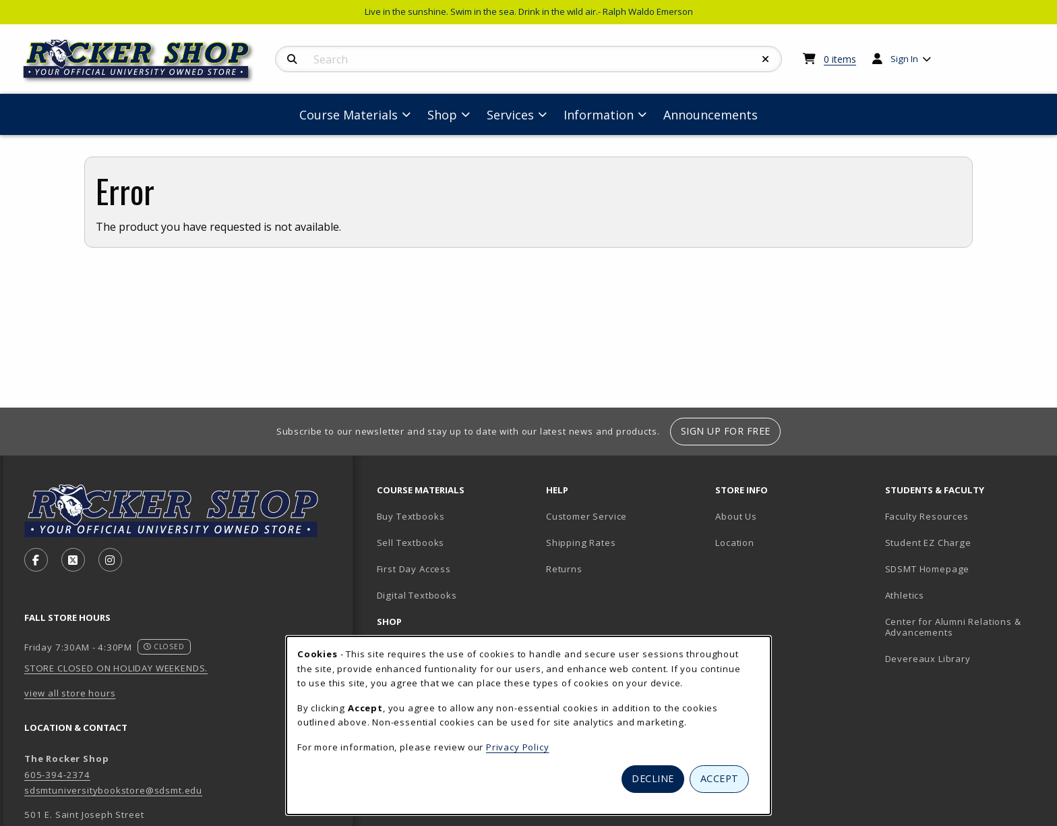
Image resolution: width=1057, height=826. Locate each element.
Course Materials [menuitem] (348, 115)
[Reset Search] (766, 59)
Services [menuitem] (510, 115)
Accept (719, 778)
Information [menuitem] (599, 115)
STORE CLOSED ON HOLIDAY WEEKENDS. (116, 668)
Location (734, 542)
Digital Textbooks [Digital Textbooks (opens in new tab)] (417, 595)
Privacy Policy (517, 747)
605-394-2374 (57, 775)
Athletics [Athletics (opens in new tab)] (904, 595)
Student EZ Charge (928, 542)
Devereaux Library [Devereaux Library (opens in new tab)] (928, 659)
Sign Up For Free (726, 430)
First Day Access (414, 569)
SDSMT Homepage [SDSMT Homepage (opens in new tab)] (927, 569)
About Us (736, 516)
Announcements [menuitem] (710, 115)
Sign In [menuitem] (904, 59)
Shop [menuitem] (442, 115)
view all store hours (70, 693)
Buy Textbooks (411, 516)
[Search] (292, 59)
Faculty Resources (927, 516)
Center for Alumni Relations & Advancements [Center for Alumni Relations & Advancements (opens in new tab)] (953, 627)
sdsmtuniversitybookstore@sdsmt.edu (113, 790)
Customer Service (586, 516)
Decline (653, 778)
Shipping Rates (581, 542)
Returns (564, 569)
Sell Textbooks (411, 542)
